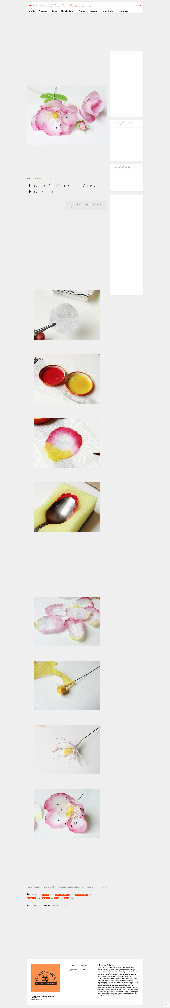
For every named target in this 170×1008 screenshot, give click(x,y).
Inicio (32, 11)
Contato (83, 965)
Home (29, 178)
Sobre (84, 969)
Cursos (54, 11)
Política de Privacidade (73, 970)
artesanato (38, 178)
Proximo (103, 887)
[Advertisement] (85, 32)
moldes (48, 178)
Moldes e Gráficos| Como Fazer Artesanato (65, 5)
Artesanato (43, 11)
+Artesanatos (124, 11)
